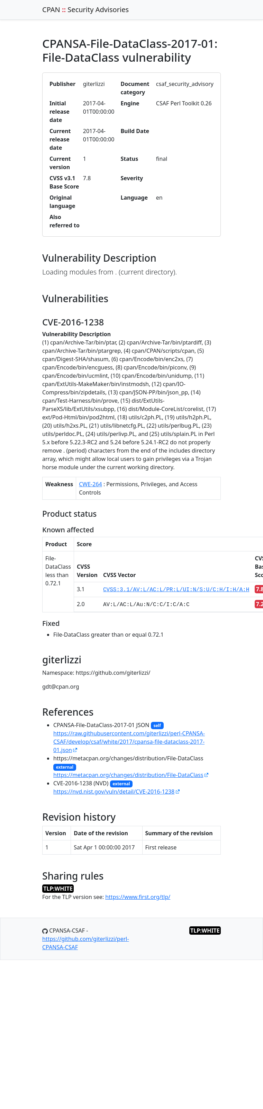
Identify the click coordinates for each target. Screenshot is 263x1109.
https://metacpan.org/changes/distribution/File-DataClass (128, 775)
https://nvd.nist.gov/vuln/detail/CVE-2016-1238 (113, 791)
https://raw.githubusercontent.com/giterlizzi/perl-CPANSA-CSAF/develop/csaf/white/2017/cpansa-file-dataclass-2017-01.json (129, 742)
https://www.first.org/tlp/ (137, 897)
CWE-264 (90, 484)
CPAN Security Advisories (85, 9)
